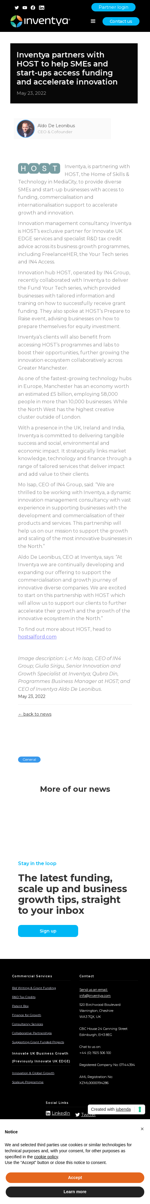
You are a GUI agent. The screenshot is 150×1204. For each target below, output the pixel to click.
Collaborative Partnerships (32, 1033)
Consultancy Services (27, 1024)
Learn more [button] (74, 1191)
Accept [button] (75, 1177)
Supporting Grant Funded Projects (38, 1042)
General (29, 759)
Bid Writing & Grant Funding (34, 988)
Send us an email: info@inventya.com (95, 992)
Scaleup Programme (28, 1082)
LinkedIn (61, 1113)
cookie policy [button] (46, 1156)
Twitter (88, 1114)
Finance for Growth (26, 1015)
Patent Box (20, 1006)
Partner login (113, 7)
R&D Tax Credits (23, 997)
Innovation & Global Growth (33, 1073)
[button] (142, 1129)
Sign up (48, 931)
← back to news (34, 714)
